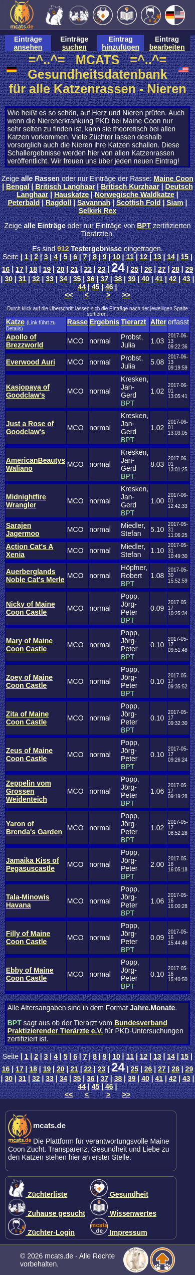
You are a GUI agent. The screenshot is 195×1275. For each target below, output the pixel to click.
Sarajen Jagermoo (23, 529)
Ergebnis (104, 322)
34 (64, 279)
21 (74, 269)
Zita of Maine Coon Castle (27, 718)
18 (33, 269)
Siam (174, 203)
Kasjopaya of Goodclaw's (28, 391)
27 (162, 269)
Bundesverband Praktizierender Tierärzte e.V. (87, 1027)
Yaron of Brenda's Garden (34, 828)
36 (91, 279)
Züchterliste (37, 1194)
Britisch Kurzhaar (130, 187)
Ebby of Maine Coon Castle (30, 974)
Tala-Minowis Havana (28, 901)
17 (20, 269)
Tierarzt (133, 322)
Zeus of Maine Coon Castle (29, 755)
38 (118, 279)
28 (175, 269)
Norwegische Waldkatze (134, 195)
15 (185, 257)
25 (134, 269)
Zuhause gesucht (46, 1213)
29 (189, 269)
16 (6, 269)
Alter (158, 322)
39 (132, 279)
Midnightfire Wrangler (26, 501)
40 (145, 279)
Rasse (77, 322)
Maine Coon (173, 178)
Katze (15, 322)
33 (50, 279)
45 (96, 287)
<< (69, 295)
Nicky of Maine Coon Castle (30, 608)
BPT (144, 226)
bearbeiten (167, 47)
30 (9, 279)
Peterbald (24, 203)
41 (159, 279)
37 (104, 279)
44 (82, 287)
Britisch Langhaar (65, 187)
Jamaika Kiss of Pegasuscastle (32, 864)
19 (47, 269)
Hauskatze (71, 195)
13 (157, 257)
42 (173, 279)
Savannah (93, 203)
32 (36, 279)
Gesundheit (119, 1194)
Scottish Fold (138, 203)
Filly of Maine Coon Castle (28, 938)
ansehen (28, 47)
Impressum (118, 1232)
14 (171, 257)
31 (23, 279)
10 (116, 257)
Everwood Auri (30, 362)
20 (61, 269)
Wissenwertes (123, 1213)
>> (126, 295)
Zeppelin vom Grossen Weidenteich (28, 791)
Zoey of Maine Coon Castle (29, 681)
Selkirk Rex (98, 211)
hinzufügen (120, 47)
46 (109, 287)
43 (186, 279)
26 (148, 269)
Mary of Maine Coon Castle (29, 645)
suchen (74, 47)
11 (130, 257)
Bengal (18, 187)
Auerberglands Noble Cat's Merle (35, 576)
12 (144, 257)
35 (77, 279)
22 (88, 269)
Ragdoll (58, 203)
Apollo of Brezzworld (25, 341)
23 (102, 269)
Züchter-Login (41, 1232)
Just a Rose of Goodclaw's (30, 428)
